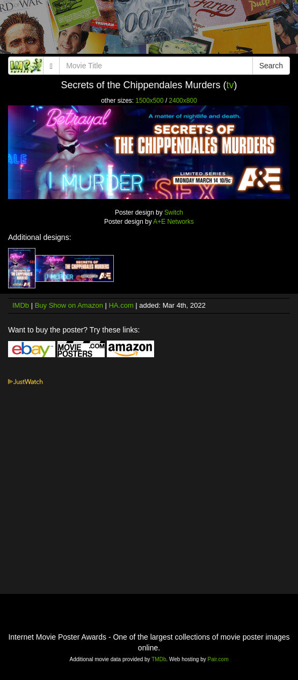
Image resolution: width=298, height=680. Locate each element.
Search (271, 65)
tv (230, 85)
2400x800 (183, 100)
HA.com (120, 305)
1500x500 (149, 100)
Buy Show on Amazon (69, 305)
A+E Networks (173, 221)
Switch (173, 212)
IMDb (20, 305)
